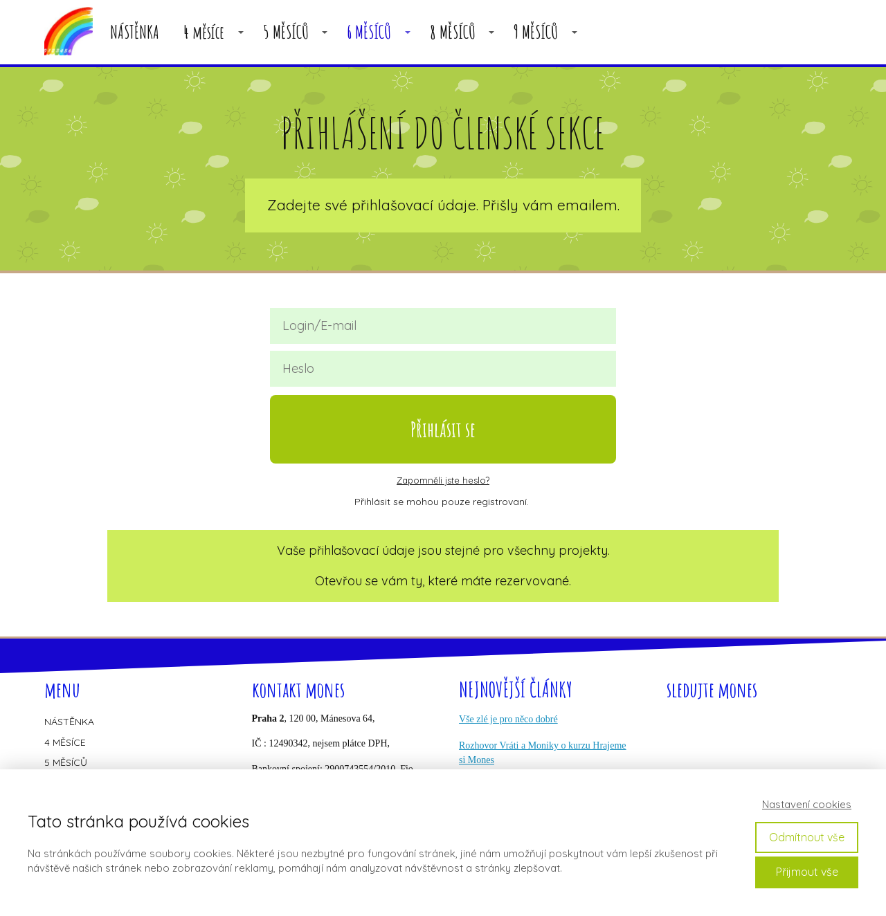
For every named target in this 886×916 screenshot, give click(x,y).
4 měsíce (203, 32)
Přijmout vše (807, 872)
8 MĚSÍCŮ (453, 32)
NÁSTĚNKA (134, 32)
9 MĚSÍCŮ (536, 32)
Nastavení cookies (806, 804)
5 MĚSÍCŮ (286, 32)
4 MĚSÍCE (65, 742)
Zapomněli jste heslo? (443, 480)
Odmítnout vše (806, 837)
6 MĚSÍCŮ (369, 32)
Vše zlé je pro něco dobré (508, 719)
